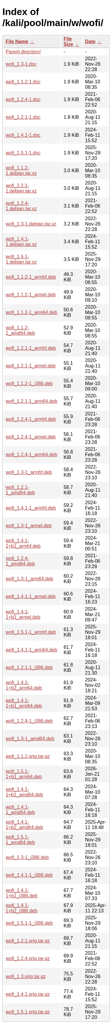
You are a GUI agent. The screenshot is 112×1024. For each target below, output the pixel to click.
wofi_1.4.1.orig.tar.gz (28, 994)
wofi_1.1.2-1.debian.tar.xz (21, 170)
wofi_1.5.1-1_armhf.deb (31, 632)
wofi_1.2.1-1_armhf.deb (31, 348)
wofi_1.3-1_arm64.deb (29, 578)
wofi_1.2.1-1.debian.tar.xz (21, 188)
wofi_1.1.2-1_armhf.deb (31, 277)
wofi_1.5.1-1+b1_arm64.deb (24, 774)
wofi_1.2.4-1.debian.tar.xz (21, 206)
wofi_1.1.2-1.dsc (23, 81)
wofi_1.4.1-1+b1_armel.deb (23, 614)
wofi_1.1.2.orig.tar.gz (28, 756)
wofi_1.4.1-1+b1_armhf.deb (23, 543)
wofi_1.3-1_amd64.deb (30, 738)
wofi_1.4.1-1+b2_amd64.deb (24, 824)
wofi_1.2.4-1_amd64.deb (20, 561)
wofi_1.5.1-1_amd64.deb (20, 839)
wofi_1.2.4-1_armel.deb (31, 436)
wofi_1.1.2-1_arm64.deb (31, 312)
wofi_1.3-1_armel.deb (29, 525)
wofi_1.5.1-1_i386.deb (29, 923)
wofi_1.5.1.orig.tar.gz (28, 1011)
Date (90, 41)
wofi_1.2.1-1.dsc (23, 117)
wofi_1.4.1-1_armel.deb (31, 596)
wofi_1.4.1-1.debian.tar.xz (21, 241)
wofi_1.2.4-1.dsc (23, 99)
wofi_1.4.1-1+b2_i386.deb (21, 908)
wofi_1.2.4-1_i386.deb (29, 720)
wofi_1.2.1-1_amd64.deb (20, 490)
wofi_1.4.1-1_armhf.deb (31, 508)
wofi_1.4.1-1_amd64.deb (20, 809)
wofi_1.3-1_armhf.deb (29, 472)
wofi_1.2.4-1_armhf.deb (31, 419)
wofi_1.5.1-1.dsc (23, 152)
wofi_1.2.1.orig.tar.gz (28, 940)
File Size (68, 41)
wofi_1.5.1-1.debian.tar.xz (21, 259)
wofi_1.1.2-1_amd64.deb (20, 330)
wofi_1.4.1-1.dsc (23, 135)
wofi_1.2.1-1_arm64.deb (31, 401)
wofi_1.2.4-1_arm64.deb (31, 454)
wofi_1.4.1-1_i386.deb (29, 875)
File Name (17, 41)
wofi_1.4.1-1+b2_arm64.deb (24, 685)
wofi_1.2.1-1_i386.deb (29, 667)
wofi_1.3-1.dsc (21, 64)
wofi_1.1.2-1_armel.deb (31, 294)
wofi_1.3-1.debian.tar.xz (31, 223)
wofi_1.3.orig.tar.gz (26, 976)
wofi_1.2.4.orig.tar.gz (28, 958)
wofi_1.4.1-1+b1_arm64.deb (24, 703)
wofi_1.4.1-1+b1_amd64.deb (24, 792)
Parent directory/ (23, 51)
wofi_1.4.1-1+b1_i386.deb (21, 893)
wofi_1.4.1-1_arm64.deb (31, 649)
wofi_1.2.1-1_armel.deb (31, 365)
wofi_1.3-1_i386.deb (27, 857)
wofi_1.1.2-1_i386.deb (29, 383)
